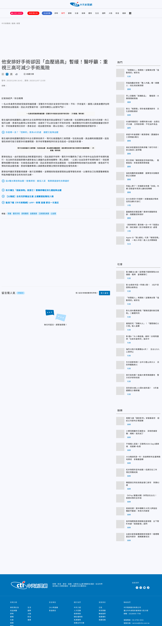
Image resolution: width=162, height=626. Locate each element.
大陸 (110, 14)
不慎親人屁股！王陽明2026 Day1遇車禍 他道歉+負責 (142, 446)
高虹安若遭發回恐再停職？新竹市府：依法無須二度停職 (142, 149)
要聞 (70, 14)
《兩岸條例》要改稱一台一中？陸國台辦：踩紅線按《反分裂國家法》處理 (142, 226)
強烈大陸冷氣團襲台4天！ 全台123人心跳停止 (143, 351)
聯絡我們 (102, 614)
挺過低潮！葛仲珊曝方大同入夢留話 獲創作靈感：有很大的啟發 (142, 510)
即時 (56, 14)
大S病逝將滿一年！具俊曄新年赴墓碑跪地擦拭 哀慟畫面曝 (143, 458)
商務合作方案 (79, 623)
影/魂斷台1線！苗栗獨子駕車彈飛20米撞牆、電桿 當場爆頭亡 (142, 274)
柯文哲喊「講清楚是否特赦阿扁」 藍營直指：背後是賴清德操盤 (142, 162)
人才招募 (77, 611)
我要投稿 (102, 620)
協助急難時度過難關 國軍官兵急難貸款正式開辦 (142, 175)
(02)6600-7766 (135, 614)
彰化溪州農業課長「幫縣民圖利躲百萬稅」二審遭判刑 (142, 312)
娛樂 (83, 14)
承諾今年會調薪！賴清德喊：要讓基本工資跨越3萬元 (142, 136)
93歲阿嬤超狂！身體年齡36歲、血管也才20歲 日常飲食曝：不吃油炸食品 (143, 123)
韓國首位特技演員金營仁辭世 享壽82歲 (142, 484)
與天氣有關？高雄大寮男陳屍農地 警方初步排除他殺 (142, 377)
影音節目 (52, 611)
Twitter (133, 588)
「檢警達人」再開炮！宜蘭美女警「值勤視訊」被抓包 (142, 72)
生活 (97, 14)
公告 (100, 608)
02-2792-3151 (138, 621)
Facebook (137, 588)
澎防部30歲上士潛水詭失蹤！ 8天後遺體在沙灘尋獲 (142, 390)
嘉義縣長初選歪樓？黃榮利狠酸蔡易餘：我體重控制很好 (141, 213)
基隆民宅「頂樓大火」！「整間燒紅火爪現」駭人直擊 (142, 325)
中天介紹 (77, 608)
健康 (124, 14)
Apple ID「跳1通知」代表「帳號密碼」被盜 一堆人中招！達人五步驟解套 (143, 239)
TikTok (148, 588)
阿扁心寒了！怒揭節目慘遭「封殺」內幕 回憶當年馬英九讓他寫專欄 (142, 188)
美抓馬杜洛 (33, 14)
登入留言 (104, 294)
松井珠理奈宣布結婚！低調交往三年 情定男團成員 (142, 471)
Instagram (140, 588)
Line (144, 588)
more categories (130, 14)
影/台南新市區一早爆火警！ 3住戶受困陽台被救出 (142, 286)
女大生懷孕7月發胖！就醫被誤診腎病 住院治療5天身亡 (143, 201)
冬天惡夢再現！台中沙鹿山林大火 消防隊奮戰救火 (142, 364)
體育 (90, 14)
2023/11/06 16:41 (14, 81)
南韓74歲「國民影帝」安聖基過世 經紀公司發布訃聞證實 (142, 420)
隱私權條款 (78, 617)
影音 (117, 14)
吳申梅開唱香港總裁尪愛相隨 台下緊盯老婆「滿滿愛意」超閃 (142, 523)
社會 (76, 14)
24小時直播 (53, 608)
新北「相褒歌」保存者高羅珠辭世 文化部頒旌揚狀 (142, 110)
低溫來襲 (46, 14)
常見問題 (102, 611)
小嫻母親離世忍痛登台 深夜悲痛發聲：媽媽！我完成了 (141, 433)
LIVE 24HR (17, 14)
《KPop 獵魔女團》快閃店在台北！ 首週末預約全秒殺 (142, 497)
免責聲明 (77, 620)
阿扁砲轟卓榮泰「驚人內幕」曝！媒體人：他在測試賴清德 (142, 85)
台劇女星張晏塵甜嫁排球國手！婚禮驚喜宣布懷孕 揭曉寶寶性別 (142, 536)
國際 (104, 14)
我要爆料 (102, 617)
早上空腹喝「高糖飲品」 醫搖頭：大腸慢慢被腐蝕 (142, 97)
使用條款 (77, 614)
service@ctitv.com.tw (140, 624)
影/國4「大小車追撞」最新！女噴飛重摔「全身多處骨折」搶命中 (142, 338)
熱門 (63, 14)
